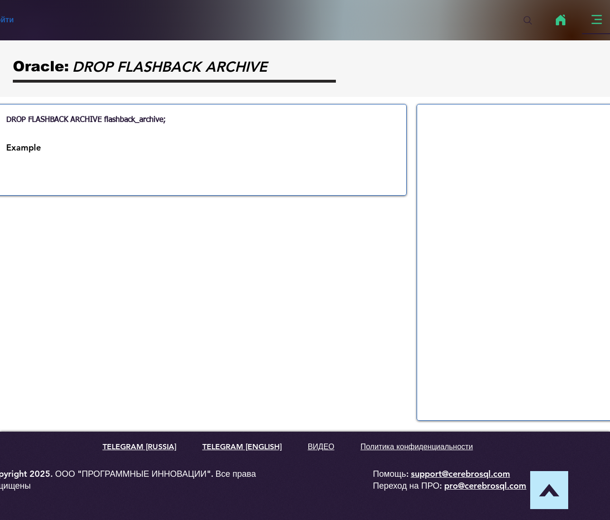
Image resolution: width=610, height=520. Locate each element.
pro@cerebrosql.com (485, 485)
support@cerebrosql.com (460, 473)
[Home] (560, 20)
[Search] (528, 20)
